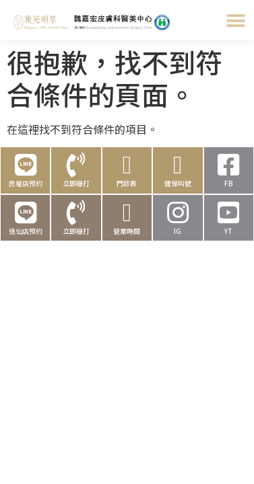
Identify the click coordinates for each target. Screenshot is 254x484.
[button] (235, 20)
